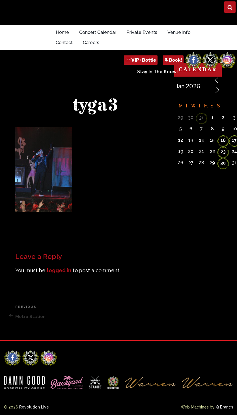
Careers (91, 42)
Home (62, 32)
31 (201, 117)
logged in (59, 270)
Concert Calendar (97, 32)
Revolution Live (34, 407)
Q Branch (224, 407)
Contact (64, 42)
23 (223, 151)
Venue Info (179, 32)
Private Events (141, 32)
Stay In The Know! (157, 71)
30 (223, 163)
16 (223, 140)
